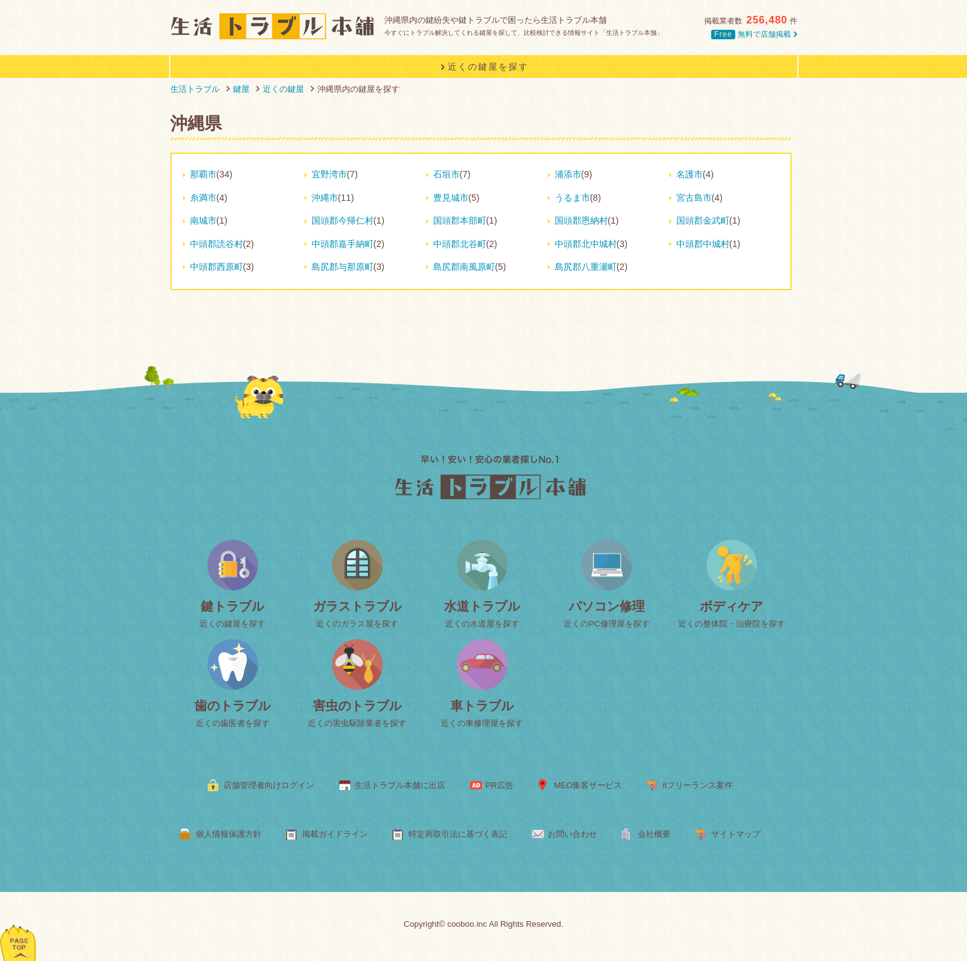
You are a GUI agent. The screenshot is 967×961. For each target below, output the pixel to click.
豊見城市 (451, 198)
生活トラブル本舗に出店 (400, 785)
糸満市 (203, 198)
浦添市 (568, 174)
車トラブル (482, 706)
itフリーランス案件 (697, 785)
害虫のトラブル (357, 706)
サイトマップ (736, 834)
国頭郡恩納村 (581, 220)
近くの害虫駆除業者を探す (357, 723)
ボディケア (731, 606)
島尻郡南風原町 (464, 267)
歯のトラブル (232, 706)
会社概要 (654, 834)
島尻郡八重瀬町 (586, 267)
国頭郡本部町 (459, 220)
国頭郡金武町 (703, 220)
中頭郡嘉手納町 (343, 244)
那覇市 (203, 174)
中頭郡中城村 (703, 244)
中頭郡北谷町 (459, 244)
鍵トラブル (232, 606)
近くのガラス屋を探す (357, 623)
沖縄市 (325, 198)
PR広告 (500, 785)
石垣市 (446, 174)
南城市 (203, 220)
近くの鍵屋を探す (232, 623)
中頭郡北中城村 (586, 244)
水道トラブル (482, 606)
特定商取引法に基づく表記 (457, 834)
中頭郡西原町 (216, 267)
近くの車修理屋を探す (482, 723)
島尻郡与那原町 (343, 267)
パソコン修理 (607, 606)
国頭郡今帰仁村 (343, 220)
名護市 (689, 174)
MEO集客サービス (588, 785)
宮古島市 (694, 198)
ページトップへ (18, 926)
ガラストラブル (357, 606)
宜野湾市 (329, 174)
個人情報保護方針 (229, 834)
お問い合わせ (572, 834)
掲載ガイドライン (335, 834)
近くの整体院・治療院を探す (731, 623)
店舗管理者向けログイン (269, 785)
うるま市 (572, 198)
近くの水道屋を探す (482, 623)
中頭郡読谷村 (216, 244)
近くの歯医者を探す (233, 723)
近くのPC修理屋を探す (606, 623)
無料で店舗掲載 (754, 34)
